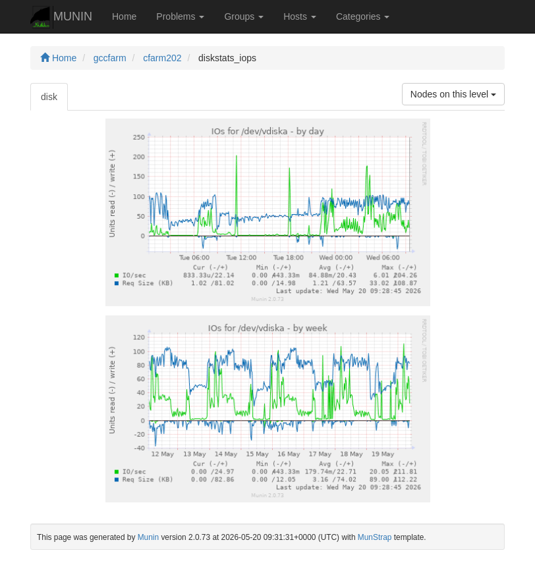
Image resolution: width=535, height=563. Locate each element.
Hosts (299, 16)
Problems (180, 16)
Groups (244, 16)
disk (49, 97)
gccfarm (110, 58)
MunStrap (375, 537)
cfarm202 (162, 58)
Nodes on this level (453, 94)
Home (124, 16)
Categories (363, 16)
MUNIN (61, 17)
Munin (148, 537)
